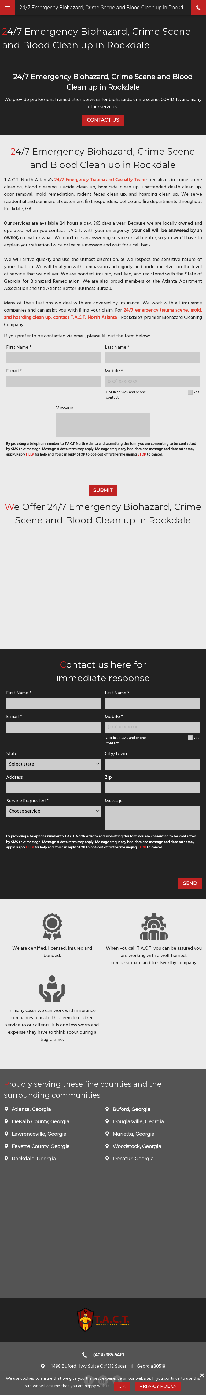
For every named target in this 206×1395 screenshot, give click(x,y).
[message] (103, 425)
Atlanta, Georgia (30, 1109)
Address (14, 777)
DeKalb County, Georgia (39, 1122)
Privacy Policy (158, 1386)
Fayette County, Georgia (40, 1146)
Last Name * (117, 347)
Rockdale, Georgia (33, 1159)
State (11, 753)
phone (198, 7)
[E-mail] (53, 381)
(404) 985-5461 (108, 1355)
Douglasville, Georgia (137, 1122)
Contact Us (103, 120)
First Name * (18, 347)
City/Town (116, 753)
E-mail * (14, 371)
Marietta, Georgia (132, 1134)
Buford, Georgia (130, 1109)
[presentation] (103, 471)
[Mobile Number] (152, 381)
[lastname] (152, 357)
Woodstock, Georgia (136, 1146)
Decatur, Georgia (132, 1159)
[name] (53, 357)
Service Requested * (27, 801)
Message (64, 408)
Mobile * (114, 371)
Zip (108, 777)
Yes (196, 392)
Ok (122, 1386)
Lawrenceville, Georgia (38, 1134)
